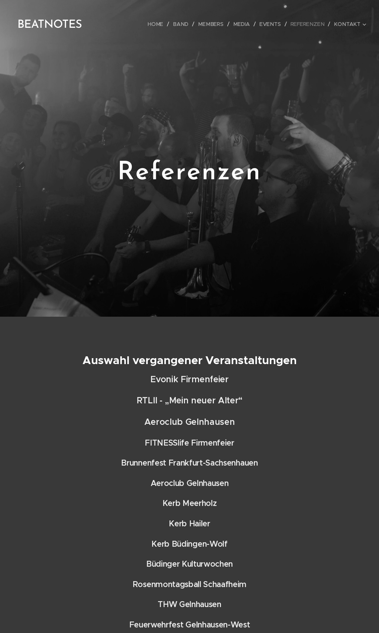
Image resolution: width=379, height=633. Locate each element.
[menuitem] (163, 24)
